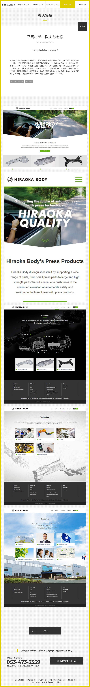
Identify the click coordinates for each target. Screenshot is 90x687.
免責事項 (30, 680)
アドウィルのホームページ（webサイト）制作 (46, 682)
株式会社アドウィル (13, 666)
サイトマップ (42, 680)
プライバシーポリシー (56, 680)
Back (83, 26)
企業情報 (70, 680)
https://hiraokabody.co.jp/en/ (44, 50)
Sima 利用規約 (19, 680)
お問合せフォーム (68, 660)
